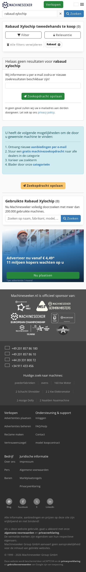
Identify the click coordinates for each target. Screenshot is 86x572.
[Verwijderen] (60, 13)
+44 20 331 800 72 (24, 360)
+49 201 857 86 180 (25, 348)
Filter (23, 35)
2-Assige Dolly (25, 400)
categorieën (41, 164)
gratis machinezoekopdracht (43, 151)
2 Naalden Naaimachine (54, 400)
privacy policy (46, 112)
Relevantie (62, 35)
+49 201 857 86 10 (24, 354)
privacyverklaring (70, 561)
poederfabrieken (25, 383)
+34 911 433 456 (23, 366)
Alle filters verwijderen (24, 44)
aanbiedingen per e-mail (49, 147)
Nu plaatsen (43, 275)
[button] (82, 4)
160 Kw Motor (62, 383)
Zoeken (73, 14)
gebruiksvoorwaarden (19, 564)
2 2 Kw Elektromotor (58, 391)
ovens (44, 383)
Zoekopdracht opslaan (43, 96)
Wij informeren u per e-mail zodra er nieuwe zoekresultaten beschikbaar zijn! (35, 77)
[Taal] (76, 4)
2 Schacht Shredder (28, 391)
